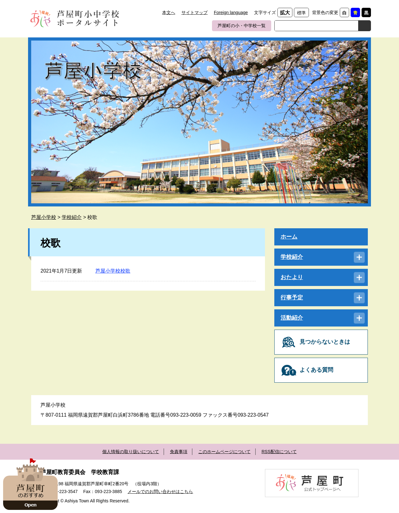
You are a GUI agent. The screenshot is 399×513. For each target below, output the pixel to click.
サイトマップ (194, 12)
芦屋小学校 (43, 217)
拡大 (285, 12)
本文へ (168, 12)
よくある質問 (316, 370)
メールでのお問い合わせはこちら (160, 491)
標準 (301, 12)
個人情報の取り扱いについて (130, 451)
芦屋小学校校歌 (112, 270)
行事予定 (292, 297)
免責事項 (178, 451)
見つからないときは (325, 342)
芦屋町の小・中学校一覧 (242, 25)
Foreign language (231, 12)
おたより (292, 277)
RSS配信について (279, 451)
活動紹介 (292, 318)
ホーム (289, 237)
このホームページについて (224, 451)
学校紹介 (72, 217)
